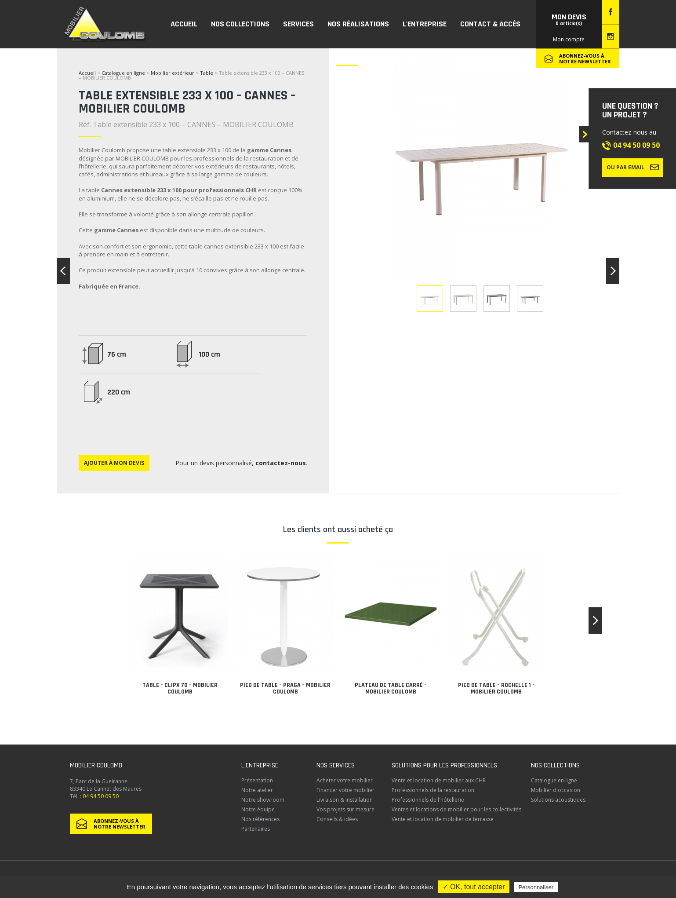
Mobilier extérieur (172, 72)
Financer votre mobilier (345, 790)
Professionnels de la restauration (433, 790)
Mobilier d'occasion (555, 790)
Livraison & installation (344, 799)
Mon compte (569, 39)
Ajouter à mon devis (114, 463)
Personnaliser (536, 887)
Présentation (257, 780)
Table (207, 72)
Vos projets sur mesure (345, 809)
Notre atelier (257, 790)
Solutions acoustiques (558, 799)
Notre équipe (258, 809)
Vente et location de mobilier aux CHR (439, 780)
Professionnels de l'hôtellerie (428, 799)
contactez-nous (280, 463)
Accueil (87, 72)
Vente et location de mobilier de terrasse (443, 819)
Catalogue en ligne (123, 72)
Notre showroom (262, 799)
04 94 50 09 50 (636, 145)
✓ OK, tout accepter (474, 887)
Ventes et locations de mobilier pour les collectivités (456, 809)
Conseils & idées (337, 819)
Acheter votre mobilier (344, 780)
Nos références (260, 819)
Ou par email (633, 167)
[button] (595, 620)
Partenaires (255, 828)
